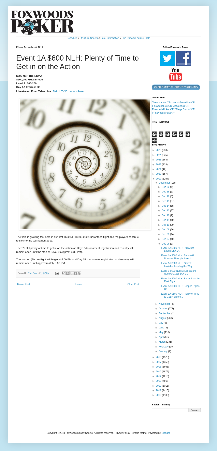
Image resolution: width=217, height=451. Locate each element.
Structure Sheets (89, 38)
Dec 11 (166, 220)
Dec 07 (166, 239)
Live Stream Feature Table (136, 38)
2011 (159, 390)
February (164, 346)
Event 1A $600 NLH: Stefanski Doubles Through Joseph (177, 257)
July (161, 323)
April (161, 337)
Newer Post (23, 284)
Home (78, 284)
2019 (159, 178)
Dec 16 (166, 196)
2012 (159, 385)
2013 (159, 380)
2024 (159, 155)
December (165, 182)
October (163, 308)
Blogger (165, 433)
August (163, 318)
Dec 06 (166, 243)
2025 (159, 150)
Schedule (72, 38)
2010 (159, 395)
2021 (159, 169)
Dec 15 (166, 201)
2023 (159, 159)
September (165, 313)
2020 (159, 173)
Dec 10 (166, 224)
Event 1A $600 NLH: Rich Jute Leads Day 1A (177, 249)
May (161, 332)
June (162, 327)
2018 (159, 357)
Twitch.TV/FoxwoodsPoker (68, 91)
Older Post (133, 284)
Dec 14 (166, 205)
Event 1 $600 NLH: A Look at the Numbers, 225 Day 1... (178, 272)
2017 (159, 362)
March (162, 341)
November (165, 303)
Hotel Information (109, 38)
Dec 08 (166, 234)
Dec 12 (166, 215)
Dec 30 (166, 187)
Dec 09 (166, 229)
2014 (159, 376)
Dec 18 (166, 191)
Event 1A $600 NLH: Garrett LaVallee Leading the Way (176, 264)
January (163, 351)
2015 (159, 371)
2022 (159, 164)
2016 (159, 366)
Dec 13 (166, 210)
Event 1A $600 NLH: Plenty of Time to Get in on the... (180, 295)
